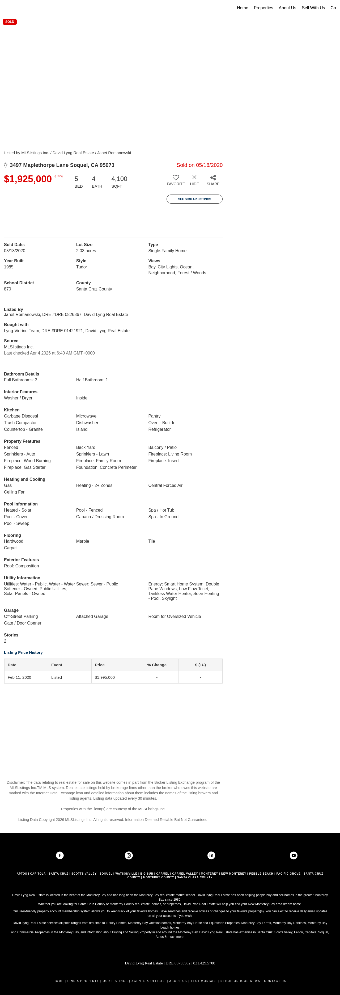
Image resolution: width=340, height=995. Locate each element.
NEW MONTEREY (233, 873)
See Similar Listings (194, 199)
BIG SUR (146, 873)
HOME (59, 981)
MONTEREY (209, 873)
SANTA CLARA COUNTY (195, 877)
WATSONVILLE (126, 873)
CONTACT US (275, 981)
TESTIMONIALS (203, 981)
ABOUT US (178, 981)
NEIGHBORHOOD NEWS (240, 981)
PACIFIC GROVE (289, 873)
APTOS (22, 873)
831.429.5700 (204, 963)
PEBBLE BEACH (261, 873)
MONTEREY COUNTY (158, 877)
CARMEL (162, 873)
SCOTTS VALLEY (84, 873)
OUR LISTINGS (115, 981)
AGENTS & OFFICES (148, 981)
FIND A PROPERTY (83, 981)
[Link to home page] (7, 8)
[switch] (176, 182)
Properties (263, 8)
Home (242, 8)
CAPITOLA (38, 873)
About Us (287, 8)
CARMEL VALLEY (185, 873)
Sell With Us (313, 8)
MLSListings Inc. (152, 809)
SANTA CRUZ (59, 873)
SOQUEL (106, 873)
